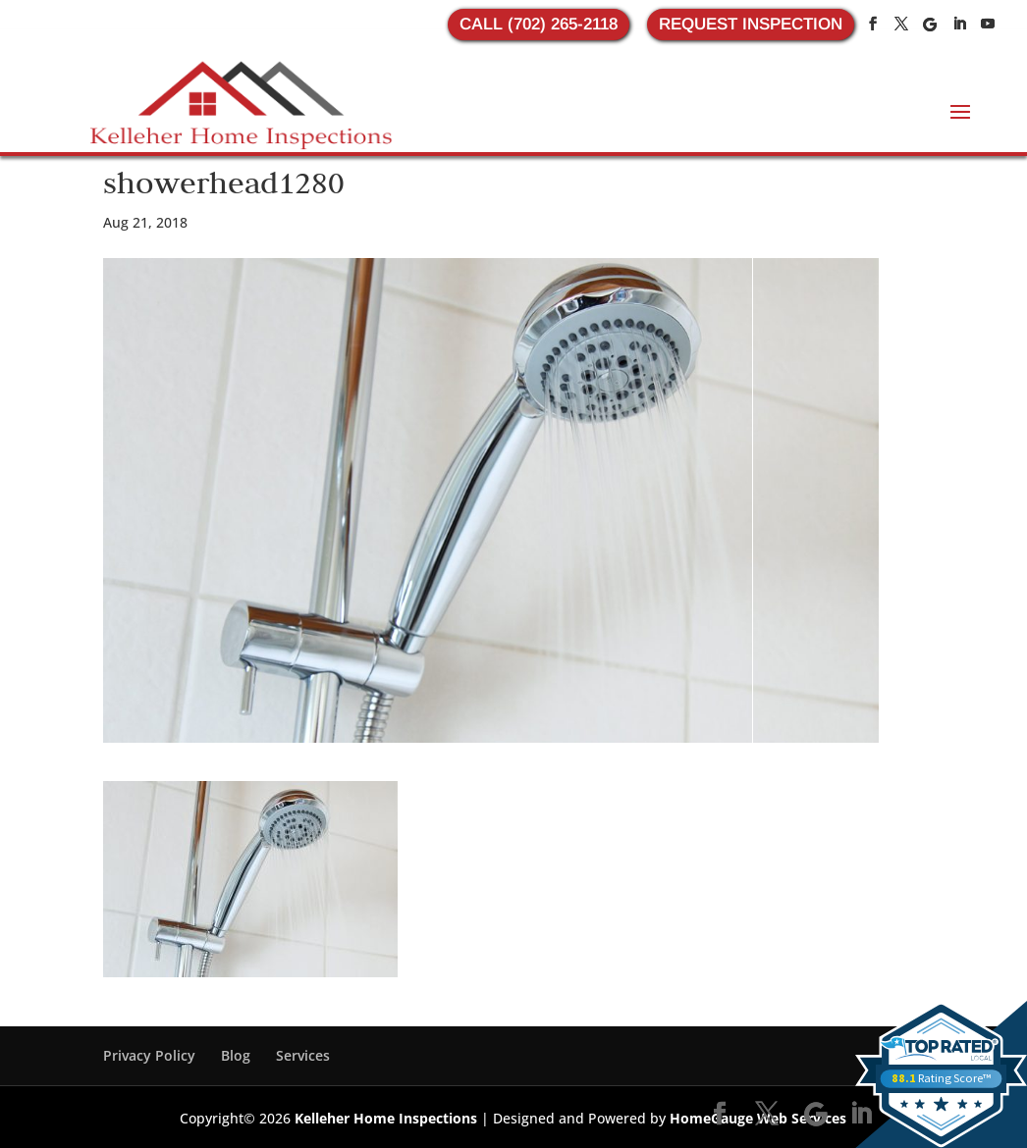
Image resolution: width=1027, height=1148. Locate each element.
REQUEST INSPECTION (750, 24)
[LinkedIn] (959, 24)
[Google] (930, 24)
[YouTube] (988, 24)
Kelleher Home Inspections (386, 1118)
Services (303, 1055)
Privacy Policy (149, 1055)
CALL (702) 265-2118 (538, 24)
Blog (235, 1055)
